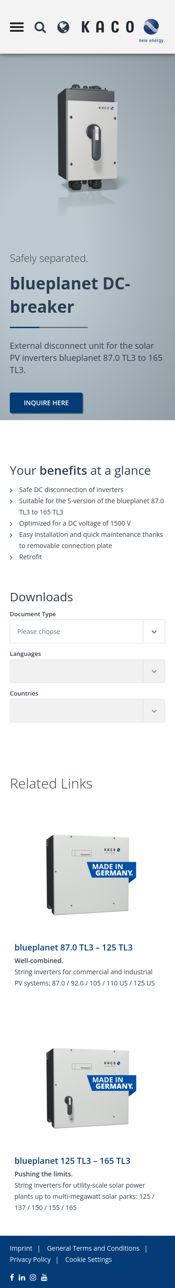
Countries (24, 693)
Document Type (33, 614)
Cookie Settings (88, 1259)
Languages (25, 654)
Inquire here (46, 402)
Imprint (21, 1248)
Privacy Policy (30, 1259)
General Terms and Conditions (93, 1248)
